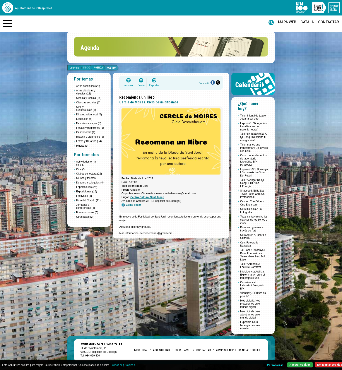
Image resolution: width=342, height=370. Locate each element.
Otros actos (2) (84, 216)
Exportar (154, 85)
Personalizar (275, 365)
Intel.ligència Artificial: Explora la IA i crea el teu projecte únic (252, 274)
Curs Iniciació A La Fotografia (251, 210)
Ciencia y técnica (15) (88, 97)
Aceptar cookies (300, 364)
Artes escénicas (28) (88, 85)
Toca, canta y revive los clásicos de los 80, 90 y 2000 (253, 219)
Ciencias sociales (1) (88, 102)
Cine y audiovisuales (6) (86, 108)
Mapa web (287, 21)
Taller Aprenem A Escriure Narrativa (250, 265)
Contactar (328, 21)
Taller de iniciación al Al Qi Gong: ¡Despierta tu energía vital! (253, 137)
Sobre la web (183, 350)
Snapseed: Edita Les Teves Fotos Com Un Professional (252, 194)
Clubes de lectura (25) (89, 173)
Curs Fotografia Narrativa (249, 244)
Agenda (98, 67)
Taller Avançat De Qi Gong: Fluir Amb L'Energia (252, 183)
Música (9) (82, 145)
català (307, 21)
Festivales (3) (84, 195)
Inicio (86, 67)
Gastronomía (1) (85, 132)
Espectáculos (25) (86, 186)
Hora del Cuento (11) (88, 200)
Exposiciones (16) (86, 191)
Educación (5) (84, 118)
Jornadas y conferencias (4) (85, 206)
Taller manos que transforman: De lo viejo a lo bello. (254, 147)
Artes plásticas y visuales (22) (85, 92)
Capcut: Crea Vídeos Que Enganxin (252, 203)
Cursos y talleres (86, 178)
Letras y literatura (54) (89, 141)
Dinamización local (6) (89, 114)
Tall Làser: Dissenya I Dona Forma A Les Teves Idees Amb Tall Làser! (252, 254)
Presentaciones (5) (87, 212)
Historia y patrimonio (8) (90, 136)
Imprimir (128, 85)
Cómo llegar (131, 205)
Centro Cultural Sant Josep (147, 197)
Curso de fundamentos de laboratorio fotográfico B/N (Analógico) (253, 160)
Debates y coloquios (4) (90, 182)
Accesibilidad (161, 350)
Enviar (141, 85)
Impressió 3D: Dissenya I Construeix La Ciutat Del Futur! (254, 172)
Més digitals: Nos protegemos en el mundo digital (250, 303)
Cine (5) (81, 169)
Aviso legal (140, 350)
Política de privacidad (123, 365)
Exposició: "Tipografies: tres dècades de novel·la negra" (253, 126)
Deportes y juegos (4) (88, 123)
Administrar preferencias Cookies (238, 350)
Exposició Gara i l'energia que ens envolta (250, 325)
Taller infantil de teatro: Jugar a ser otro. (253, 117)
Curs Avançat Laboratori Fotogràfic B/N (252, 285)
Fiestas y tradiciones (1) (90, 127)
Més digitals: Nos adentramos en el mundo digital (250, 314)
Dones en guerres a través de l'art (251, 229)
